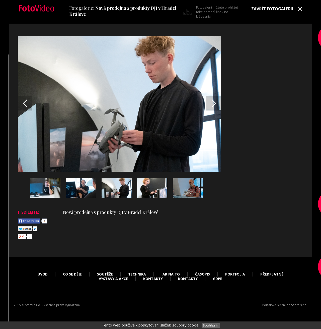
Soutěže (105, 274)
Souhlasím (210, 325)
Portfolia (235, 274)
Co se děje (72, 274)
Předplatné (271, 274)
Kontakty (153, 279)
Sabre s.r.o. (299, 305)
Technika (137, 274)
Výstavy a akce (113, 279)
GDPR (217, 279)
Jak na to (170, 274)
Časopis (202, 274)
